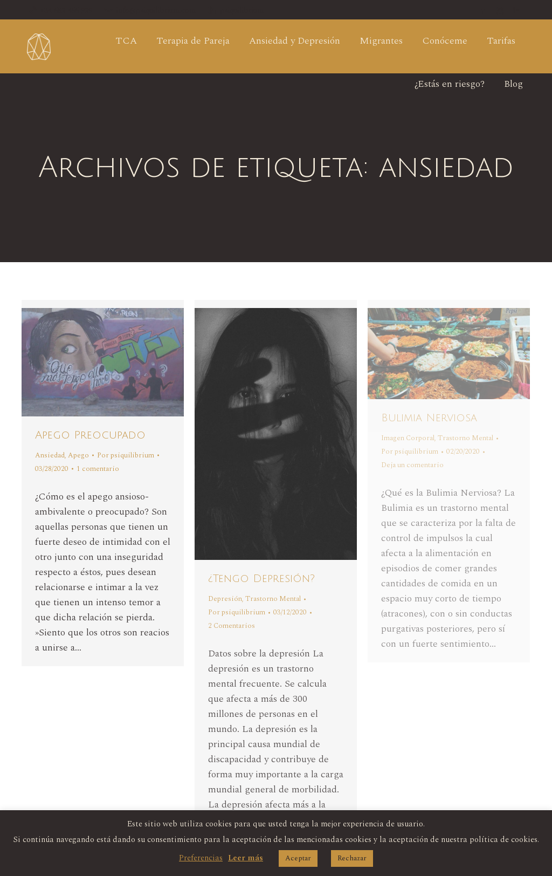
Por (125, 455)
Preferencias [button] (201, 858)
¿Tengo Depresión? (261, 579)
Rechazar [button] (352, 858)
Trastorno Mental (273, 598)
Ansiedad (50, 455)
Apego (78, 455)
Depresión (225, 598)
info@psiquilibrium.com (149, 10)
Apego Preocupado (90, 435)
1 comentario (98, 468)
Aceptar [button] (298, 858)
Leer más (245, 858)
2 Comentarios (231, 625)
